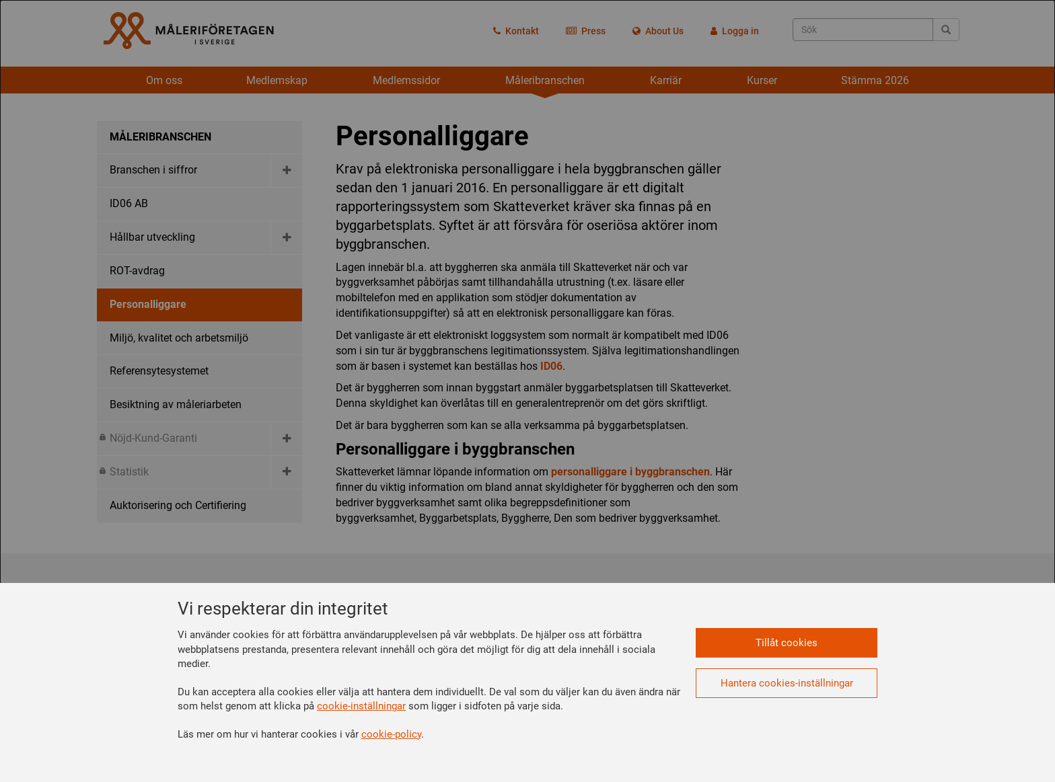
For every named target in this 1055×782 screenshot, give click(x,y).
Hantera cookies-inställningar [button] (787, 683)
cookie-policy (391, 734)
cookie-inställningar (361, 706)
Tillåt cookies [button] (786, 643)
